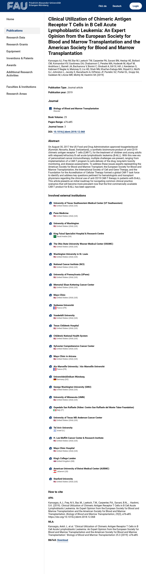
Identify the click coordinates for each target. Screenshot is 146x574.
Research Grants (17, 44)
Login (136, 6)
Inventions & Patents (19, 58)
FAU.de (103, 6)
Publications (14, 30)
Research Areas (16, 93)
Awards (11, 65)
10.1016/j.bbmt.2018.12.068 (69, 131)
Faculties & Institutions (21, 87)
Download (62, 540)
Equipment (13, 51)
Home (10, 19)
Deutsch (117, 6)
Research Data (15, 37)
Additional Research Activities (19, 74)
